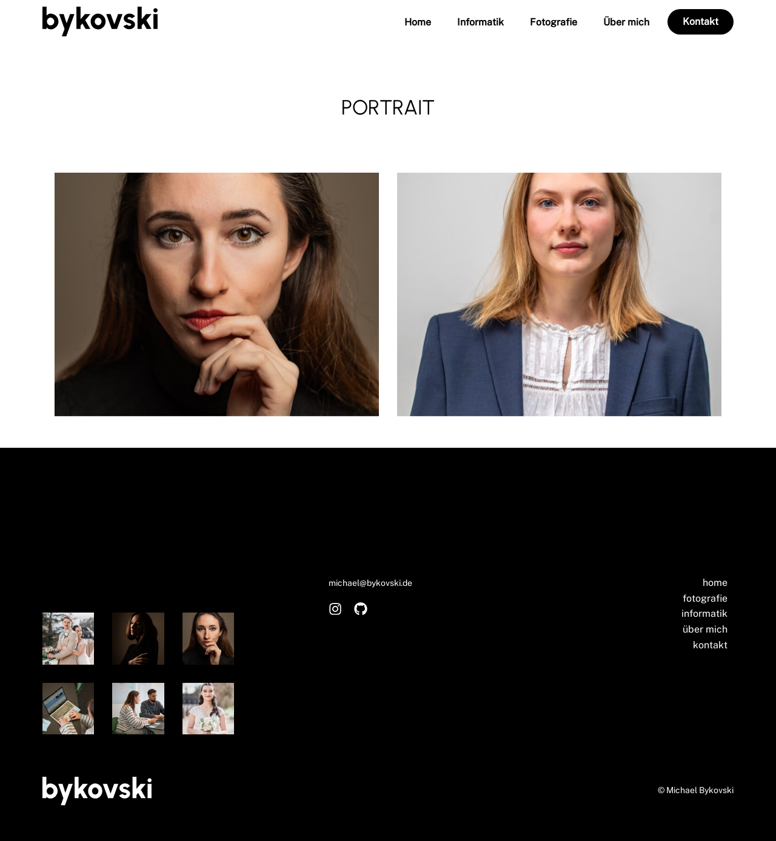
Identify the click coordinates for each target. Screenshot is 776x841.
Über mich (626, 22)
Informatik (480, 22)
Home (417, 22)
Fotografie (553, 22)
